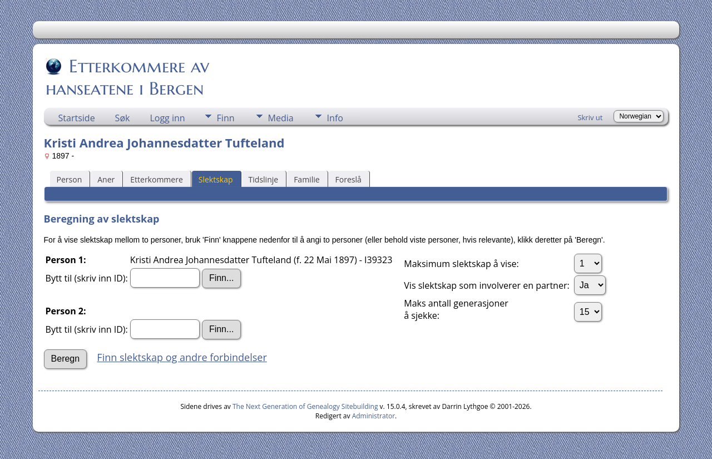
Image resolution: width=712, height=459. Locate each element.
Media (281, 118)
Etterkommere (156, 179)
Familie (306, 179)
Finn (226, 118)
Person (69, 179)
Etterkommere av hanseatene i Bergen (127, 77)
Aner (106, 179)
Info (335, 118)
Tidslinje (264, 179)
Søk (122, 118)
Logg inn (167, 118)
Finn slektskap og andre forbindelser (181, 357)
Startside (76, 118)
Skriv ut (589, 117)
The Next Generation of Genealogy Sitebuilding (305, 406)
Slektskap (216, 179)
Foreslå (348, 179)
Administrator (373, 416)
